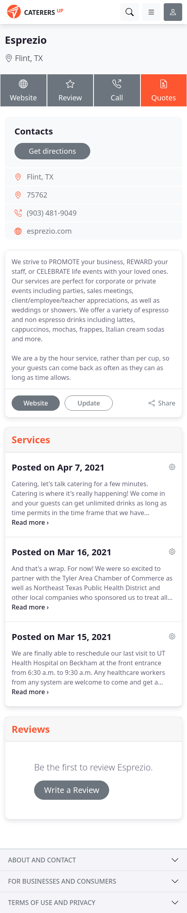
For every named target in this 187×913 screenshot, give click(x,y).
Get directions (52, 151)
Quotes (164, 89)
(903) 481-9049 (52, 213)
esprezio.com (49, 231)
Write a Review (71, 790)
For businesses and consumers (62, 881)
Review (70, 89)
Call (117, 89)
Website (23, 89)
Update (88, 403)
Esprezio (26, 40)
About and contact (42, 860)
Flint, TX (29, 58)
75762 (37, 195)
